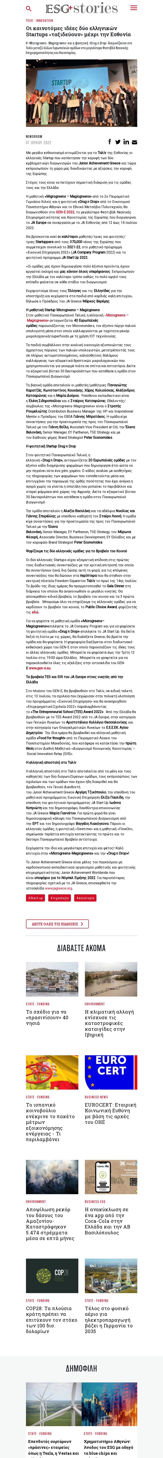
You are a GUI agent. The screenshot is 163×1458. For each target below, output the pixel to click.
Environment (95, 1004)
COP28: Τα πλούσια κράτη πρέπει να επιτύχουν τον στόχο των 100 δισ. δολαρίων (51, 1320)
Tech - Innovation (39, 20)
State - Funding (38, 1004)
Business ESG (95, 1201)
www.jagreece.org (58, 888)
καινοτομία (86, 898)
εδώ (35, 612)
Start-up (36, 898)
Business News (96, 1097)
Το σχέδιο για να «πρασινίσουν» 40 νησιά (47, 1017)
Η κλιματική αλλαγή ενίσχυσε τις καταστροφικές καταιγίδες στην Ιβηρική (109, 1023)
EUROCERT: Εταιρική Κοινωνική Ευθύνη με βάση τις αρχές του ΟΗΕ (110, 1113)
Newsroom (34, 136)
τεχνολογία (60, 898)
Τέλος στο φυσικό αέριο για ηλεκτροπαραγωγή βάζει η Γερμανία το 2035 (109, 1320)
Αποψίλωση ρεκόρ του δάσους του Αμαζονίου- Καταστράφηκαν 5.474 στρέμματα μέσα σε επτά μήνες (50, 1223)
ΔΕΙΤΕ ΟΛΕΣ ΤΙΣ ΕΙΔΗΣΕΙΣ (57, 924)
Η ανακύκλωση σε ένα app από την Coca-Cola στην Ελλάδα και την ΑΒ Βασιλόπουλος (107, 1221)
